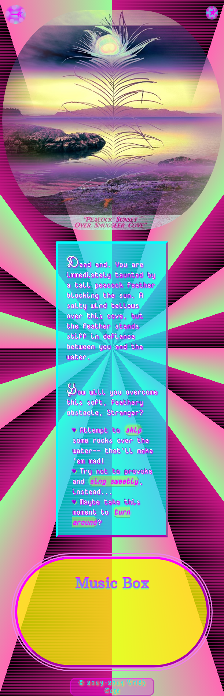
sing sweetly (113, 481)
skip (133, 430)
